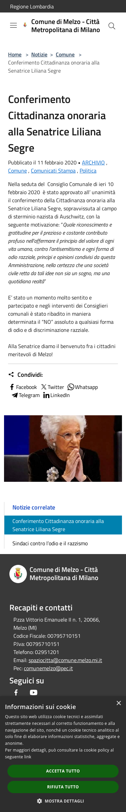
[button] (63, 800)
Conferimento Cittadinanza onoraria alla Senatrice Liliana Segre (58, 525)
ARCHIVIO (93, 162)
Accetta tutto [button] (63, 771)
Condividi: (25, 374)
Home (15, 54)
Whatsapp (82, 387)
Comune (65, 54)
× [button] (118, 703)
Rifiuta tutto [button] (63, 787)
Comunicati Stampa (53, 170)
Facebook (22, 387)
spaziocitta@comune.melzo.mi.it (65, 660)
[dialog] (63, 754)
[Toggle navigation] (13, 25)
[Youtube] (33, 692)
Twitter (52, 387)
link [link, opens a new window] (27, 757)
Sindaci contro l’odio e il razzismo (50, 543)
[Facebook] (16, 692)
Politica (88, 170)
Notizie (39, 54)
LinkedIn (56, 395)
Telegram (25, 395)
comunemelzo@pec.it (48, 668)
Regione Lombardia (32, 6)
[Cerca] (112, 26)
